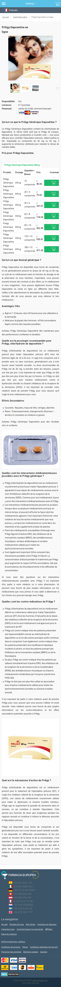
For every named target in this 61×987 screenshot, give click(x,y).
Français (11, 10)
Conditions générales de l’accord (44, 947)
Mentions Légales (30, 952)
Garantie (43, 952)
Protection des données (11, 952)
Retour (25, 947)
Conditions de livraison (10, 947)
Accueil (5, 17)
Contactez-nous (8, 929)
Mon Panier (30, 924)
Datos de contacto (9, 934)
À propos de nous (17, 924)
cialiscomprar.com (40, 980)
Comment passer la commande (30, 929)
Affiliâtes (48, 929)
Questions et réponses (46, 924)
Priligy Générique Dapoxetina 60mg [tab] (22, 165)
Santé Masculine (20, 17)
